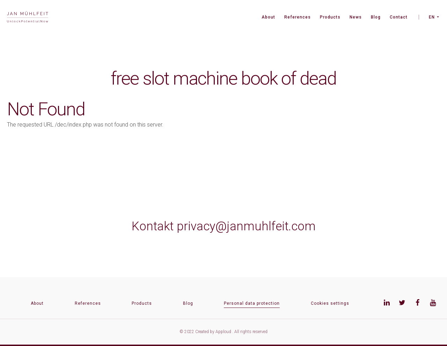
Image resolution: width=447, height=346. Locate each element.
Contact (399, 17)
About (268, 17)
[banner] (27, 17)
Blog (376, 17)
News (356, 17)
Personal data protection (252, 303)
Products (330, 17)
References (297, 17)
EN (432, 17)
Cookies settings (330, 303)
